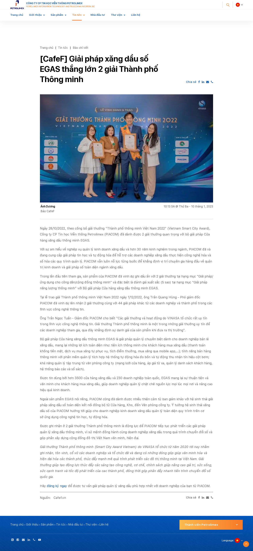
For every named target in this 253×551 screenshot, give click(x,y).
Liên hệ (135, 14)
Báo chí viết (80, 47)
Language (227, 540)
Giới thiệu (35, 14)
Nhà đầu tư (98, 14)
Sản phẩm (57, 14)
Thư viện (116, 14)
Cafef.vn (60, 498)
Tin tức (77, 14)
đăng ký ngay (57, 486)
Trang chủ (16, 14)
